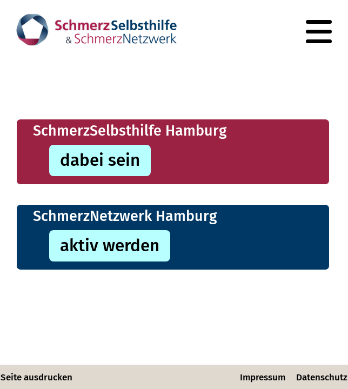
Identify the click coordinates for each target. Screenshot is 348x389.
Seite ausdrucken (36, 377)
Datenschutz (321, 377)
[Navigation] (319, 32)
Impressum (262, 377)
